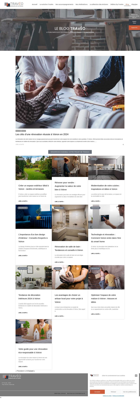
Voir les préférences (129, 392)
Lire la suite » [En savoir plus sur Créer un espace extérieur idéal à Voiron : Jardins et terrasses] (23, 201)
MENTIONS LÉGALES (60, 393)
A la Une (18, 130)
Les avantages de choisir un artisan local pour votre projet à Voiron (69, 298)
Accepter (97, 392)
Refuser (113, 392)
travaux (23, 130)
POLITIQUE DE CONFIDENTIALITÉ (76, 393)
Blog (127, 4)
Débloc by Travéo (116, 4)
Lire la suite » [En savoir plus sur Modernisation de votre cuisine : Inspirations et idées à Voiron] (95, 201)
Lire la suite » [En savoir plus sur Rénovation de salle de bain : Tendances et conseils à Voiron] (59, 262)
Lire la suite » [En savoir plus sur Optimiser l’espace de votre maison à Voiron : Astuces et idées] (95, 314)
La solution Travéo (46, 4)
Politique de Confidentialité (118, 395)
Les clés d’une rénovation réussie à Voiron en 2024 (42, 134)
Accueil (34, 4)
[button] (136, 376)
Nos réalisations (82, 4)
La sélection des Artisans (99, 4)
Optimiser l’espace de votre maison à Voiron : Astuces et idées (104, 298)
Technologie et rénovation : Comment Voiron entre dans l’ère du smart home (106, 237)
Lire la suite (20, 144)
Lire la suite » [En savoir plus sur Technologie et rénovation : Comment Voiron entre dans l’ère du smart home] (95, 253)
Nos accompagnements (64, 4)
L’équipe (134, 4)
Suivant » (31, 371)
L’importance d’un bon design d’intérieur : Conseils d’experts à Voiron (33, 237)
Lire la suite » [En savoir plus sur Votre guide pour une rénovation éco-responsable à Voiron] (23, 366)
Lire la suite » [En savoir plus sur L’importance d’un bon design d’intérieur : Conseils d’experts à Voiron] (23, 255)
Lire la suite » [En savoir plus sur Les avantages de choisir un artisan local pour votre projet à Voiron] (59, 316)
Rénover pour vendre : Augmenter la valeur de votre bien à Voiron (68, 186)
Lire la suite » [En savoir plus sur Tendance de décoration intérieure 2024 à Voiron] (23, 312)
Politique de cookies (107, 395)
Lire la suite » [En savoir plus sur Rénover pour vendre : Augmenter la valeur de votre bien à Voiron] (59, 201)
